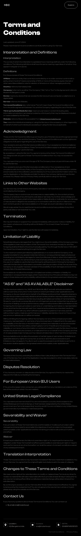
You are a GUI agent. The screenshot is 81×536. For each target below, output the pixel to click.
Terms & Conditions (56, 532)
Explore (71, 5)
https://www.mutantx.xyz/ (50, 119)
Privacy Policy (72, 532)
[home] (6, 5)
